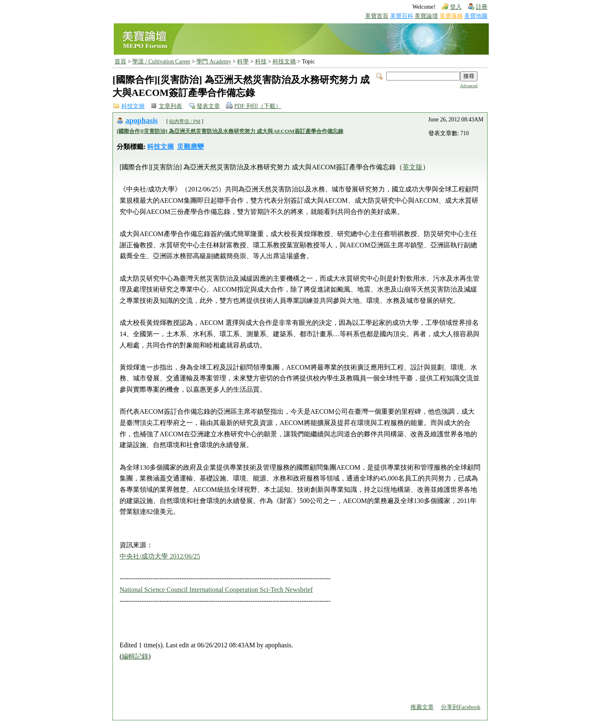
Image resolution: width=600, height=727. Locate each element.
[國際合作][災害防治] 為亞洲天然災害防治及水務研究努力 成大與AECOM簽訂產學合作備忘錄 (230, 131)
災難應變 (190, 146)
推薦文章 (422, 707)
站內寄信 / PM (184, 121)
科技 (261, 61)
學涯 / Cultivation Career (161, 61)
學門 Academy (213, 61)
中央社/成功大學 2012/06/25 (160, 556)
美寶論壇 (426, 16)
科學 (243, 61)
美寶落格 (451, 16)
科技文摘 (284, 61)
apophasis (141, 120)
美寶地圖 (476, 16)
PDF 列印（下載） (257, 106)
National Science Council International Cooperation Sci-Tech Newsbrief (216, 589)
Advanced (469, 85)
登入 (456, 7)
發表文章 (208, 106)
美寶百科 (401, 16)
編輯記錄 (135, 656)
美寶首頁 (376, 16)
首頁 (120, 61)
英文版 (412, 167)
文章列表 (170, 106)
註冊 (482, 7)
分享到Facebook (460, 707)
